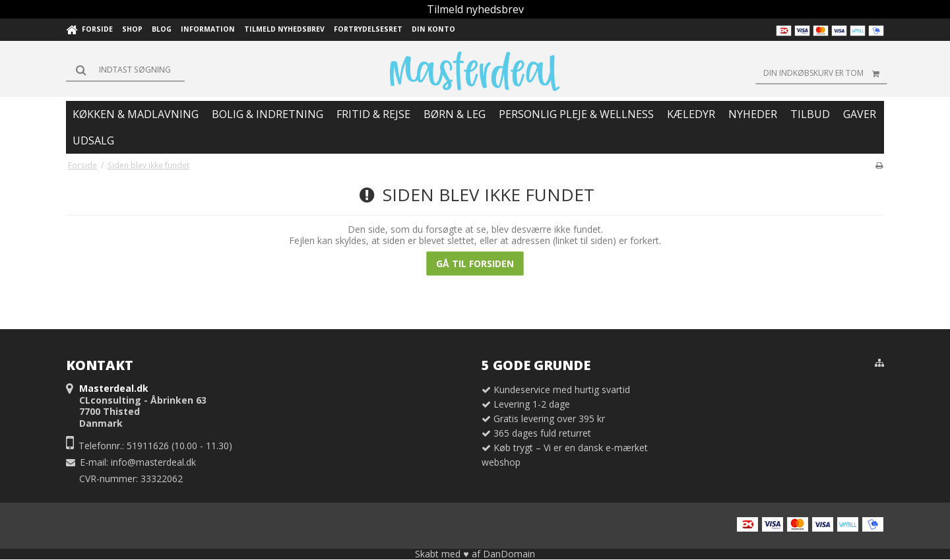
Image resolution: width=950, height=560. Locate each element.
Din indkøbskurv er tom (825, 73)
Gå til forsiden (475, 263)
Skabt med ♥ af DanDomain (474, 553)
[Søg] (125, 69)
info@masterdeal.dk (153, 462)
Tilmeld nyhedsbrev (475, 9)
